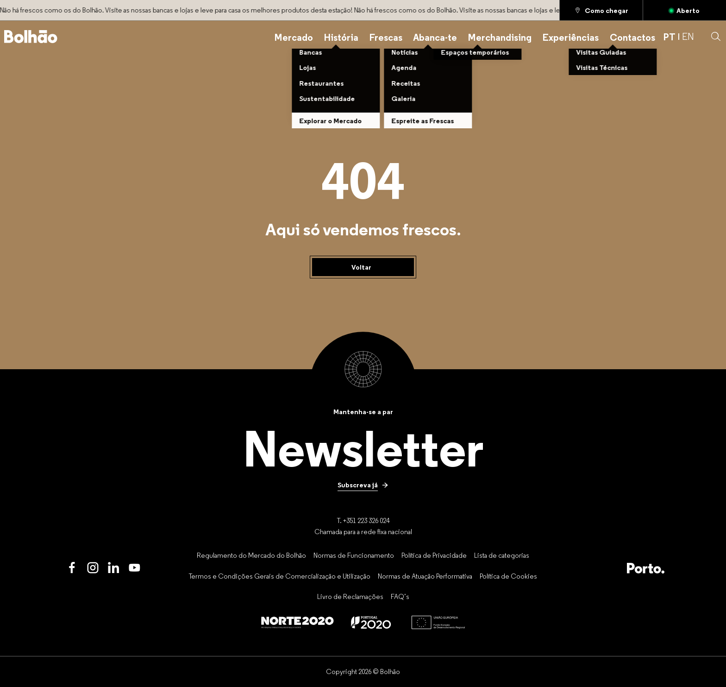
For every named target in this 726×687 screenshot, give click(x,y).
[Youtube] (134, 568)
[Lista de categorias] (501, 555)
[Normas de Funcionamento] (353, 555)
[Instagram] (93, 568)
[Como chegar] (601, 10)
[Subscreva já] (363, 485)
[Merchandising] (500, 36)
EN (688, 37)
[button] (716, 37)
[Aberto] (684, 10)
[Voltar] (363, 267)
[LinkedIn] (113, 568)
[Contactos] (632, 36)
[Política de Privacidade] (434, 555)
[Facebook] (72, 568)
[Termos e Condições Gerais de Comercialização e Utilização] (279, 576)
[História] (341, 36)
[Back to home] (30, 36)
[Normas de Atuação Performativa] (425, 576)
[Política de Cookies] (508, 576)
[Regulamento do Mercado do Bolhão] (251, 555)
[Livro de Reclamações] (350, 597)
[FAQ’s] (400, 597)
